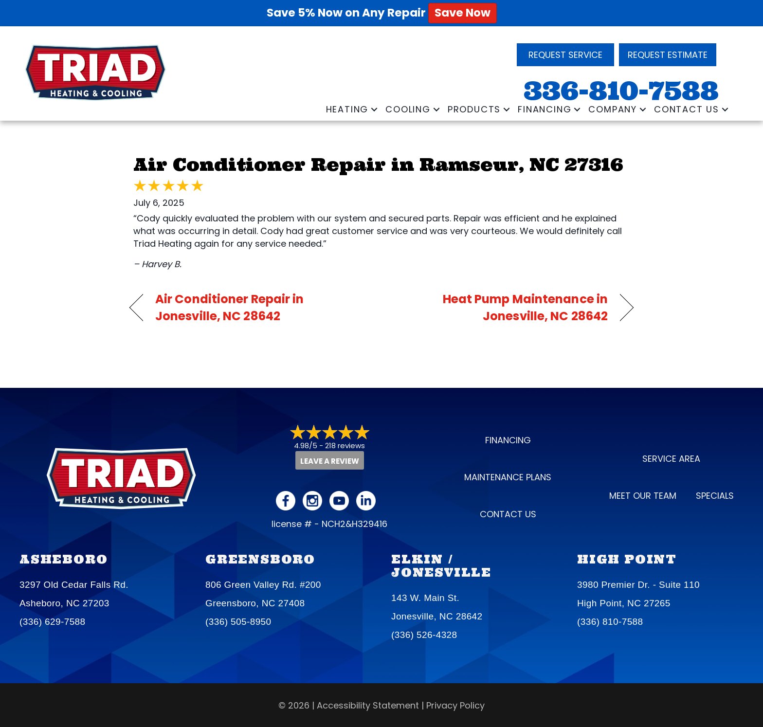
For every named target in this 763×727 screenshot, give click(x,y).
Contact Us (686, 109)
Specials (715, 496)
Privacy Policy (455, 705)
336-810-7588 (621, 91)
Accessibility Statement (368, 705)
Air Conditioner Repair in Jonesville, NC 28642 (229, 308)
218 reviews (345, 445)
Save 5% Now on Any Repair (382, 12)
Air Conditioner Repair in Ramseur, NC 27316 (378, 164)
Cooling (408, 109)
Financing (544, 109)
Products (474, 109)
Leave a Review (329, 461)
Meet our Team (642, 496)
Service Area (671, 459)
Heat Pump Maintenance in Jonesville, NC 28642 (502, 308)
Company (612, 109)
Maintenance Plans (507, 477)
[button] (374, 109)
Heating (347, 109)
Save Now (462, 12)
